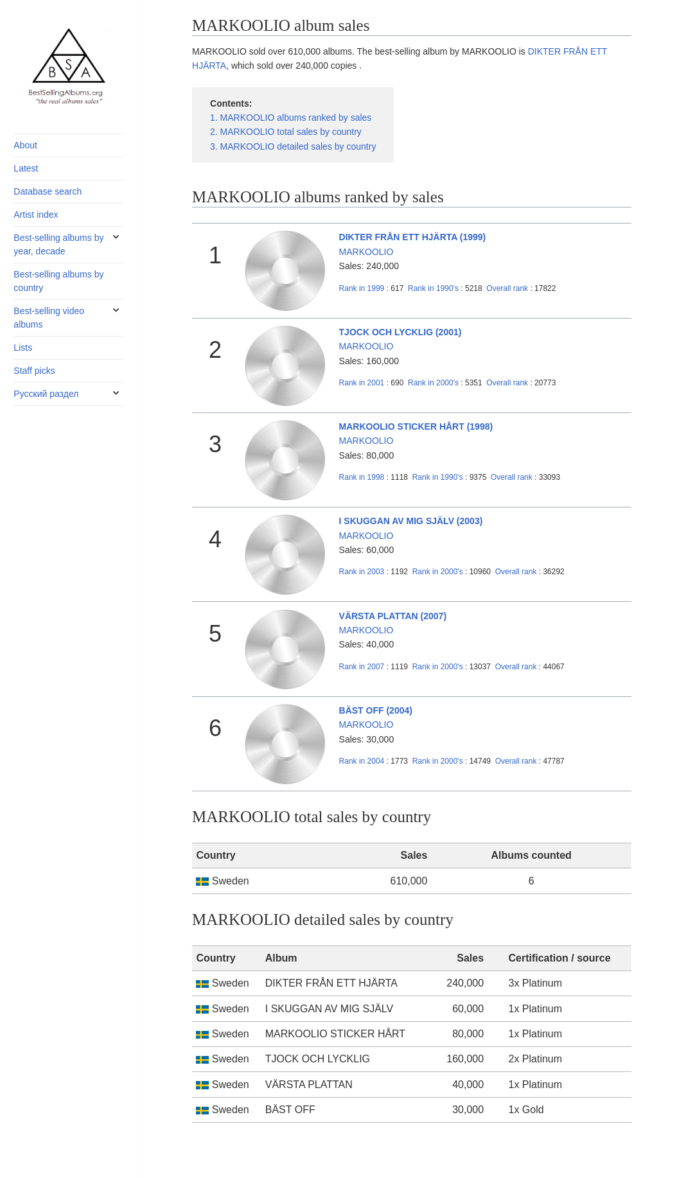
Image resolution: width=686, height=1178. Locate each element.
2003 (362, 571)
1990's (434, 288)
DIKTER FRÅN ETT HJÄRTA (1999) (412, 237)
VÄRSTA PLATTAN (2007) (393, 616)
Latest (25, 168)
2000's (434, 382)
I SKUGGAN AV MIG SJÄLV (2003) (411, 521)
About (25, 145)
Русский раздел (45, 394)
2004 (362, 761)
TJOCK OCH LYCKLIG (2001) (400, 332)
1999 (362, 288)
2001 (362, 382)
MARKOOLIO (366, 252)
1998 (362, 477)
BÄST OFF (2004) (375, 710)
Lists (22, 347)
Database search (47, 191)
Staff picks (34, 370)
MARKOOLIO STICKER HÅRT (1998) (416, 426)
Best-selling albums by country (58, 281)
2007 (362, 666)
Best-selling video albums (48, 318)
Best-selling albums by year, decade (58, 244)
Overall (507, 288)
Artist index (35, 214)
